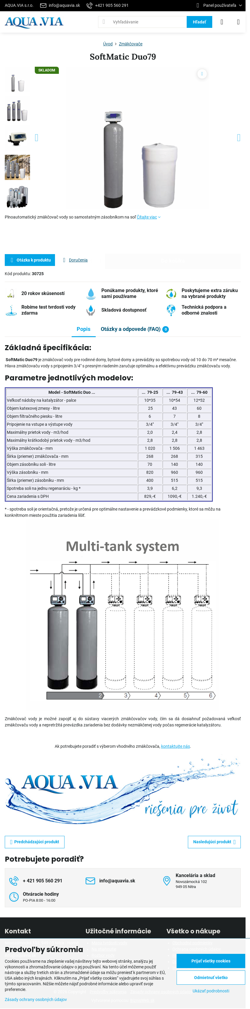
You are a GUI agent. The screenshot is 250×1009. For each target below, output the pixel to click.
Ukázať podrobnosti (211, 991)
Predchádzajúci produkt (34, 842)
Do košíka (173, 237)
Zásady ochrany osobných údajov (36, 999)
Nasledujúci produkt (214, 842)
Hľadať (199, 22)
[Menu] (238, 22)
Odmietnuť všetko (211, 977)
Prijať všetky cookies (210, 961)
